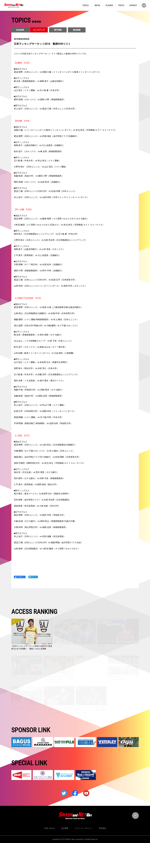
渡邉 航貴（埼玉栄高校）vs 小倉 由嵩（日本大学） (37, 506)
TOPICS (85, 5)
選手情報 (58, 30)
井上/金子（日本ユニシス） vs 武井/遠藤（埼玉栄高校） (40, 536)
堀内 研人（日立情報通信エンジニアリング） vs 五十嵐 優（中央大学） (46, 234)
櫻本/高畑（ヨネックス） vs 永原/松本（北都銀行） (37, 182)
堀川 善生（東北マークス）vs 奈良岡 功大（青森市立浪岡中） (42, 493)
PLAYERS (109, 5)
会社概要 (64, 828)
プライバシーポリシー (84, 828)
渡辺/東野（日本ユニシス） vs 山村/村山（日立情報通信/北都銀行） (45, 445)
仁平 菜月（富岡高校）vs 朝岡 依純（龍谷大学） (36, 484)
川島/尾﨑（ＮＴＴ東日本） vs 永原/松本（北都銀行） (38, 264)
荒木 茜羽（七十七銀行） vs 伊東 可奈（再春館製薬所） (39, 478)
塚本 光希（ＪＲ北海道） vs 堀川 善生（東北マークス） (39, 380)
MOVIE (97, 5)
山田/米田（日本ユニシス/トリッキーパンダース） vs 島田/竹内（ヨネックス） (50, 286)
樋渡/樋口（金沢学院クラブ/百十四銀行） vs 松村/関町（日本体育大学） (47, 457)
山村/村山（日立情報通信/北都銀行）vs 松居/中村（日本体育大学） (45, 313)
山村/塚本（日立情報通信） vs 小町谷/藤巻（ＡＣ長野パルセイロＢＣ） (47, 548)
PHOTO (121, 5)
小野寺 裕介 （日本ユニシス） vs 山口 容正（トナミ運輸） (40, 166)
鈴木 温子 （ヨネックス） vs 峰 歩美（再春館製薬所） (38, 151)
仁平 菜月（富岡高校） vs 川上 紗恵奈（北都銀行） (37, 255)
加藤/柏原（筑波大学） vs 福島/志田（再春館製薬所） (38, 396)
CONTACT (133, 5)
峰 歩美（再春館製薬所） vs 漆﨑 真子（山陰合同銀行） (39, 81)
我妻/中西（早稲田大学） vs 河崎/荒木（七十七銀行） (38, 390)
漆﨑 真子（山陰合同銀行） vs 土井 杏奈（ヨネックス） (39, 249)
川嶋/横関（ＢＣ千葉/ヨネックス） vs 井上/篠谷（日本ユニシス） (44, 451)
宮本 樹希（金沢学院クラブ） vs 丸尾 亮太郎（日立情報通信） (42, 500)
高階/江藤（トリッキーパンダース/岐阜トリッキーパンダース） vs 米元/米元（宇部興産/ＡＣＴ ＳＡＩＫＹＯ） (65, 130)
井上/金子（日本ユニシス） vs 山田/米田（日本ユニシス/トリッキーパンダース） (51, 197)
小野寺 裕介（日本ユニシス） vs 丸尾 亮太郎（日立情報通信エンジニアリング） (50, 240)
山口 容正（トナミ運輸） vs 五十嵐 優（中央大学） (37, 90)
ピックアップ (39, 30)
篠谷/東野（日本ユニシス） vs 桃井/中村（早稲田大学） (40, 515)
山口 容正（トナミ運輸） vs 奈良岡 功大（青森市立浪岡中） (41, 362)
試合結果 (20, 30)
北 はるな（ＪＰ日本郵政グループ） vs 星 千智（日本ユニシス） (43, 341)
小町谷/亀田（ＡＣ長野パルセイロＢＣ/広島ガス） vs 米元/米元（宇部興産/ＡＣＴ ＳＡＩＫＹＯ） (59, 225)
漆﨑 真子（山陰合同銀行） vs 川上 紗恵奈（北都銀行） (39, 145)
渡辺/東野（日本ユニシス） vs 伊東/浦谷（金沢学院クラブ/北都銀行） (46, 136)
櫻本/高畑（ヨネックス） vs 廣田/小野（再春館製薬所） (40, 99)
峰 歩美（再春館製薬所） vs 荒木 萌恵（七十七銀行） (38, 335)
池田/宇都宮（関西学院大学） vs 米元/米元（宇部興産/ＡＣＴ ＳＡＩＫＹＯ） (49, 463)
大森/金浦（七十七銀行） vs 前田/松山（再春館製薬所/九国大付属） (45, 521)
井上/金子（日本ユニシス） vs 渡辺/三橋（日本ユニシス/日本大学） (45, 108)
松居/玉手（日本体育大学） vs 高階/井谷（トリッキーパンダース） (45, 411)
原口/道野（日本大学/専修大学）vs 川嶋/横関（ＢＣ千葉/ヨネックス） (46, 325)
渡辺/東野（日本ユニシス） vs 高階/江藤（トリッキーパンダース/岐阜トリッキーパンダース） (57, 72)
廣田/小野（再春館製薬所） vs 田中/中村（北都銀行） (38, 270)
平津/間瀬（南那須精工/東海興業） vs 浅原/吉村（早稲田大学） (43, 423)
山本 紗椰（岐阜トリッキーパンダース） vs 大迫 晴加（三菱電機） (44, 353)
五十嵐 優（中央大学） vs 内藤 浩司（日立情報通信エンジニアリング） (46, 374)
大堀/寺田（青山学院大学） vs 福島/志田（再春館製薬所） (41, 527)
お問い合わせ (49, 828)
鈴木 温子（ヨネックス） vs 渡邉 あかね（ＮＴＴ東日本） (40, 347)
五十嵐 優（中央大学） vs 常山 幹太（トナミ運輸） (37, 160)
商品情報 (77, 30)
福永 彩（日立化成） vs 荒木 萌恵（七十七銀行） (36, 472)
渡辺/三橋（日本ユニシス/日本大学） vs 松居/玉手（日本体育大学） (45, 280)
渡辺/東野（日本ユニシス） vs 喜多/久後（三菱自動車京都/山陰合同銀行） (48, 307)
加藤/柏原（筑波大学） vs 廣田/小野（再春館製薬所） (38, 176)
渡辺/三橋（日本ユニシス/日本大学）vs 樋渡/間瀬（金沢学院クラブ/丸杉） (48, 542)
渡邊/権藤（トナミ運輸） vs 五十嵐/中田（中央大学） (38, 417)
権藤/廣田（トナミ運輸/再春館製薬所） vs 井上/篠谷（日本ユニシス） (46, 319)
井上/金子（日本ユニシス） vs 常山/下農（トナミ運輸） (40, 405)
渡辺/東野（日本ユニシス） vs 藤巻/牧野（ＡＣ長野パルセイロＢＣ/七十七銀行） (51, 218)
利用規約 (102, 828)
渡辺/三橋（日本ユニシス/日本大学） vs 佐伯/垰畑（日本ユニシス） (45, 191)
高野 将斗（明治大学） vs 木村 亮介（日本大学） (36, 368)
